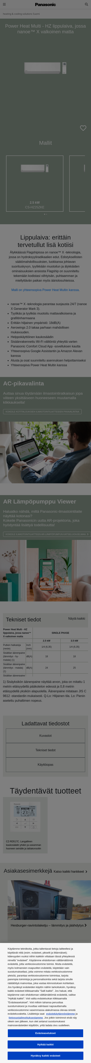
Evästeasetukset (45, 1033)
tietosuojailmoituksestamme (26, 1017)
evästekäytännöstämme (60, 1013)
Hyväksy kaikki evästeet (45, 1055)
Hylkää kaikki (45, 1044)
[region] (45, 1003)
